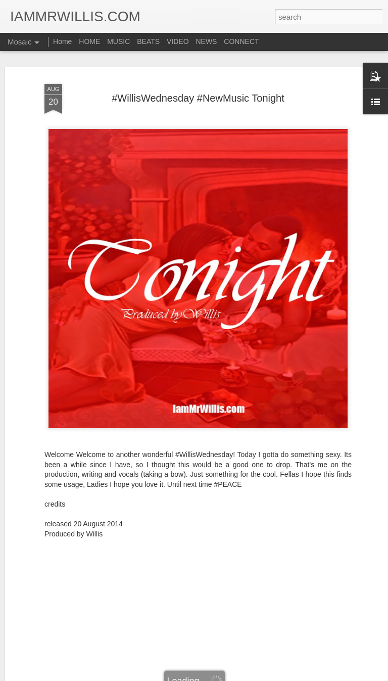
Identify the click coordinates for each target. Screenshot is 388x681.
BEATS (148, 41)
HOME (89, 41)
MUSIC (118, 41)
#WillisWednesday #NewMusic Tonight (198, 98)
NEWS (206, 41)
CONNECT (241, 41)
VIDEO (178, 41)
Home (62, 41)
